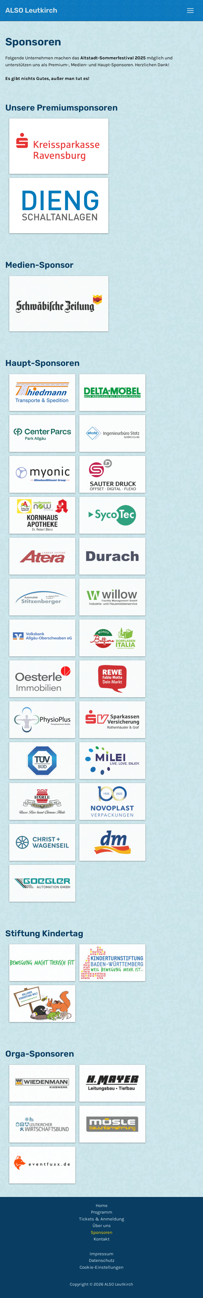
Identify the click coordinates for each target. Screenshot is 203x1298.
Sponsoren (101, 1232)
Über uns (102, 1225)
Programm (101, 1212)
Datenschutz (101, 1260)
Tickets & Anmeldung (101, 1218)
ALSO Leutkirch (31, 10)
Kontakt (101, 1239)
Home (102, 1205)
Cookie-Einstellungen (101, 1267)
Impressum (101, 1253)
